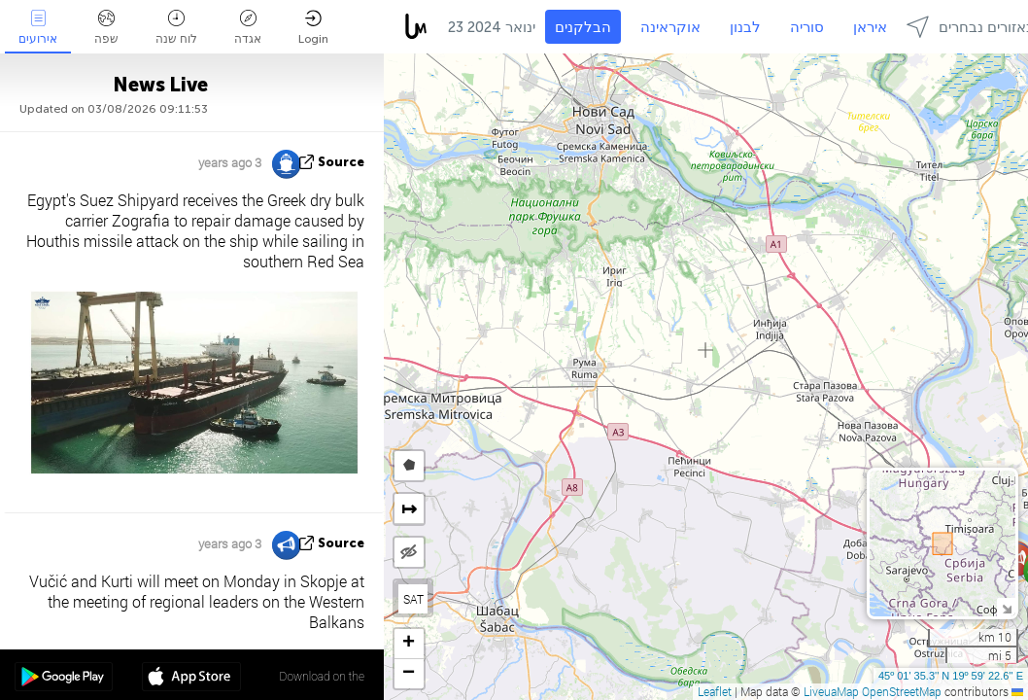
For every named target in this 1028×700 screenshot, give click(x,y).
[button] (409, 644)
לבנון (745, 27)
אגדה (247, 28)
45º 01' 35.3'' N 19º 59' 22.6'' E (950, 676)
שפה (106, 28)
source (341, 162)
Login (313, 28)
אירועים (37, 28)
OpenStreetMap (902, 691)
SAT (413, 599)
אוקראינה (670, 27)
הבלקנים (583, 27)
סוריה (807, 27)
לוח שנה (176, 28)
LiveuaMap (831, 691)
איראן (870, 27)
